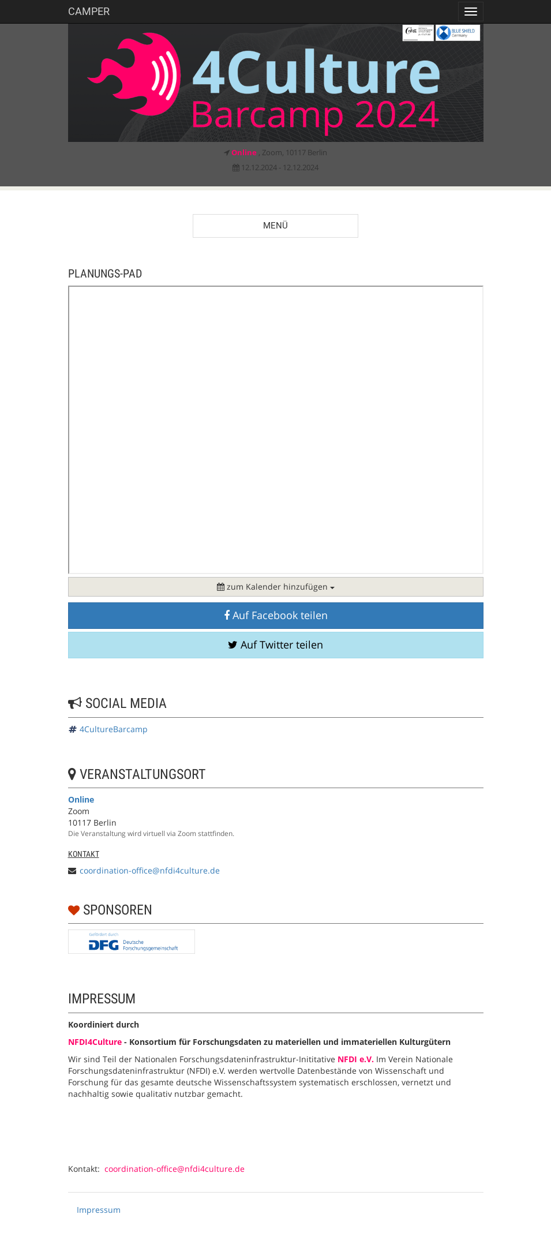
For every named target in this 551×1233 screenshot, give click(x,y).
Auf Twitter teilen (275, 644)
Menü (275, 225)
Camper (89, 11)
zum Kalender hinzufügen (276, 586)
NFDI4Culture (95, 1041)
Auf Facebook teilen (276, 615)
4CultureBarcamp (114, 729)
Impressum (99, 1209)
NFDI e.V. (356, 1059)
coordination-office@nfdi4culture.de (150, 870)
